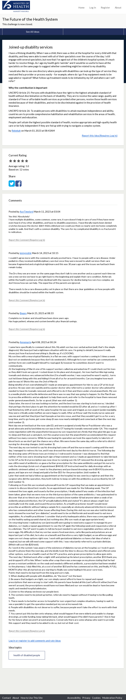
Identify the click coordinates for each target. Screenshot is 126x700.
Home (81, 7)
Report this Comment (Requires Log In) (27, 240)
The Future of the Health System (30, 19)
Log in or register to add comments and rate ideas (35, 640)
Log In (92, 7)
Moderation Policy (112, 697)
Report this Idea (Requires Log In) (99, 135)
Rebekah (16, 130)
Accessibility (74, 697)
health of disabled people (27, 655)
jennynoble (25, 253)
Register (105, 7)
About (118, 7)
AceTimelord (26, 211)
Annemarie (25, 342)
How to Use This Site (32, 697)
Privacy (86, 697)
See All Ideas (32, 31)
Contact (6, 697)
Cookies (96, 697)
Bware (23, 313)
